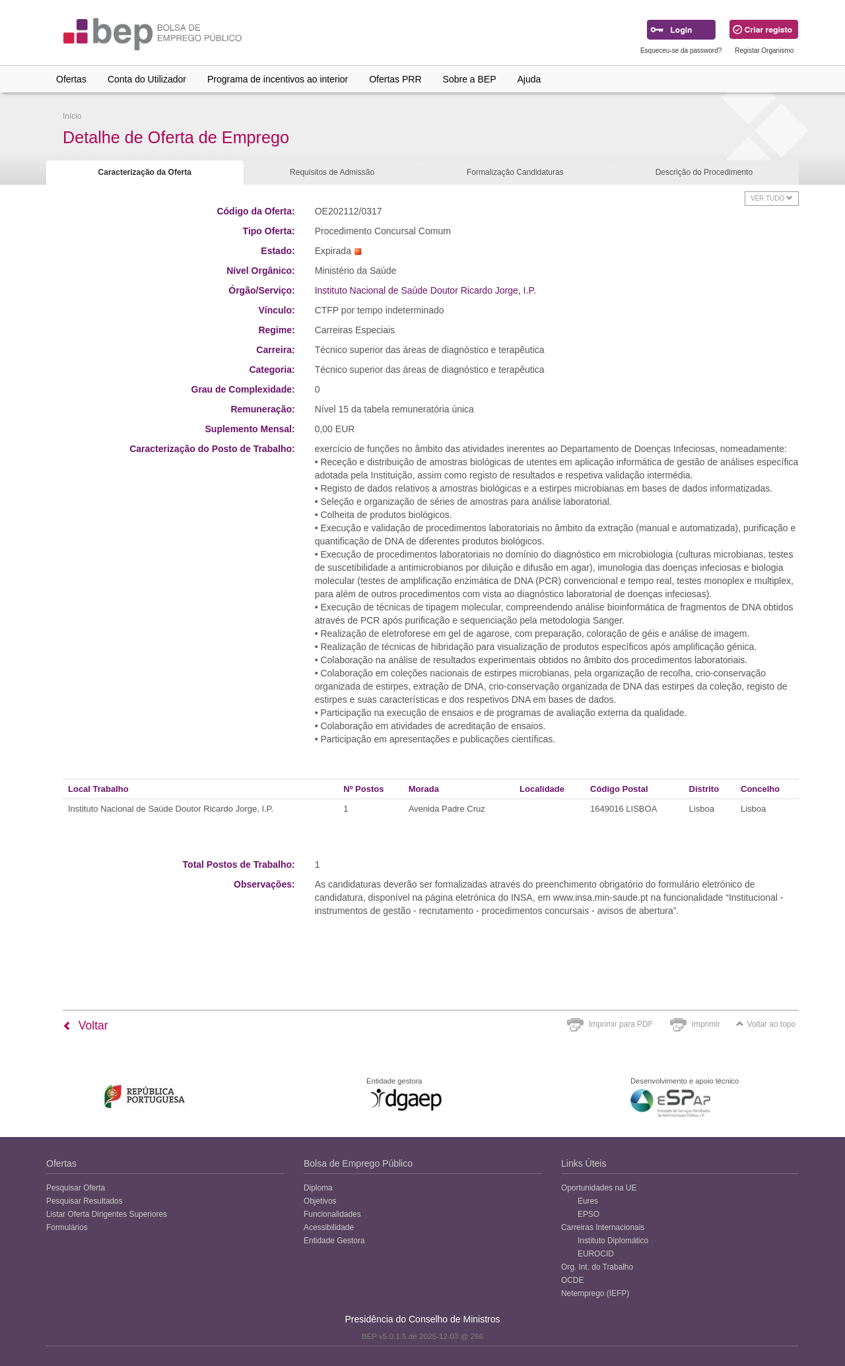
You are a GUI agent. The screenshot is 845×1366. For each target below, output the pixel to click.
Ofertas (71, 79)
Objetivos (320, 1201)
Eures (588, 1201)
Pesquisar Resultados (84, 1201)
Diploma (318, 1187)
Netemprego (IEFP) (595, 1293)
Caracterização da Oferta (144, 172)
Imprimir (706, 1024)
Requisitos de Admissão (332, 172)
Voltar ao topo (765, 1024)
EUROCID (596, 1253)
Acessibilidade (329, 1227)
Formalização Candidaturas (515, 172)
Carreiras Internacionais (602, 1227)
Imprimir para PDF (621, 1024)
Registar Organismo (764, 50)
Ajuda (529, 79)
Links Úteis (583, 1163)
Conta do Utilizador (147, 79)
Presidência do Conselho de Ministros (422, 1319)
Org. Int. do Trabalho (597, 1267)
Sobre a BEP (469, 79)
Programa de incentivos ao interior (277, 79)
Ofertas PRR (395, 79)
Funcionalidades (332, 1214)
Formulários (67, 1227)
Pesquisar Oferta (75, 1187)
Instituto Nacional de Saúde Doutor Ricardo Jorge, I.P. (425, 290)
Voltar (85, 1025)
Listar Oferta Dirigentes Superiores (106, 1214)
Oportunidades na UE (598, 1187)
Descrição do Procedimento (704, 172)
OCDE (572, 1280)
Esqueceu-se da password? (681, 50)
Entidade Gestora (334, 1240)
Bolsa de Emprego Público (358, 1163)
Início (72, 116)
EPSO (588, 1214)
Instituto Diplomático (613, 1240)
